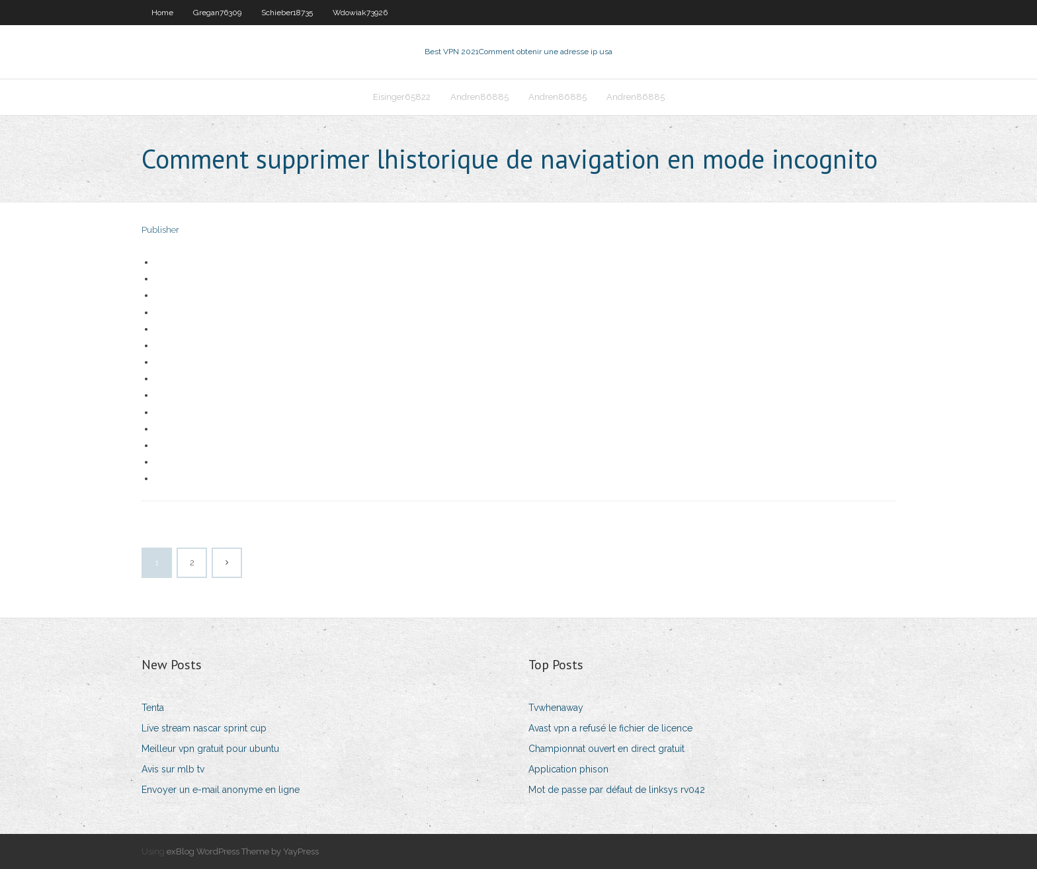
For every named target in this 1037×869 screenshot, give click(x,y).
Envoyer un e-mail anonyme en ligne (221, 789)
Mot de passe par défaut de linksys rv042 (616, 789)
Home (162, 12)
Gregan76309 (217, 12)
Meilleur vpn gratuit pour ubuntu (210, 748)
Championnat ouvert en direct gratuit (606, 748)
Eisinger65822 (402, 97)
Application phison (568, 769)
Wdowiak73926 (360, 12)
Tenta (153, 707)
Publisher (160, 230)
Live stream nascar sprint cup (204, 728)
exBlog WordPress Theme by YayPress (243, 851)
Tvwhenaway (555, 707)
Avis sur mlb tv (173, 769)
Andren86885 (479, 97)
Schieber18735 (287, 12)
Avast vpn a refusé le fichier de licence (610, 728)
